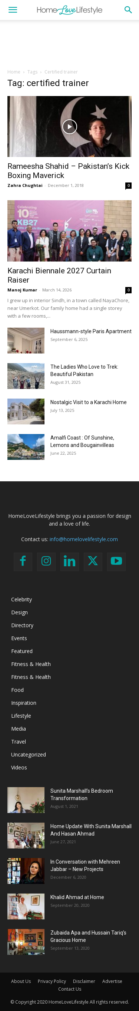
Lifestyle (21, 715)
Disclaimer (84, 981)
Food (17, 689)
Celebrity (21, 599)
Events (19, 638)
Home (13, 72)
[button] (12, 10)
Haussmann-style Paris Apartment (91, 331)
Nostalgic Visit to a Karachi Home (88, 402)
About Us (21, 981)
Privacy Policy (52, 981)
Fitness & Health (31, 663)
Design (19, 612)
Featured (22, 651)
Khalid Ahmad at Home (77, 897)
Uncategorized (28, 754)
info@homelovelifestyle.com (84, 539)
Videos (19, 767)
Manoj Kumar (22, 290)
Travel (18, 741)
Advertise (112, 981)
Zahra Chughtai (25, 185)
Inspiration (23, 702)
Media (18, 728)
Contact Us (69, 989)
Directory (22, 625)
